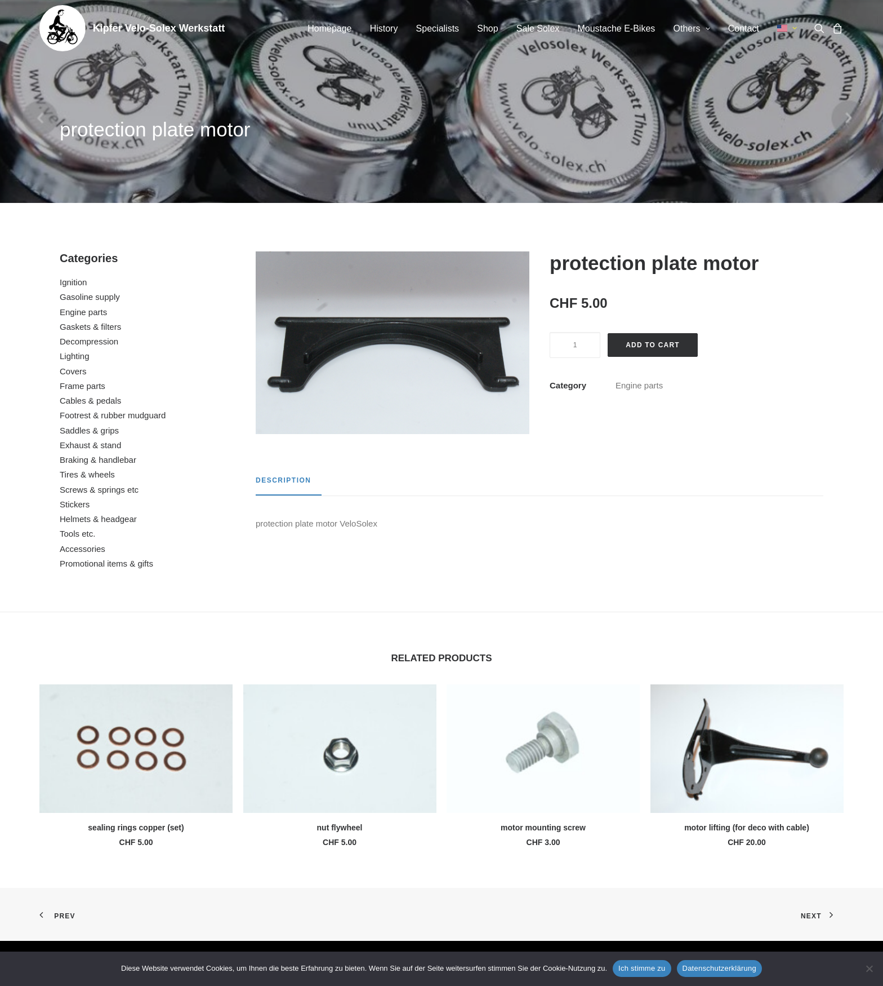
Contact (743, 28)
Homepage (329, 28)
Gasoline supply (90, 297)
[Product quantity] (575, 345)
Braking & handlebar (98, 460)
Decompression (89, 341)
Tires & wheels (87, 474)
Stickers (75, 504)
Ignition (73, 282)
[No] (869, 968)
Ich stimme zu (641, 968)
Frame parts (82, 386)
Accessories (82, 549)
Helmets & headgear (98, 519)
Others (692, 28)
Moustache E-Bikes (616, 28)
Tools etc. (77, 533)
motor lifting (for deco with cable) (746, 827)
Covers (73, 371)
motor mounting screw (543, 827)
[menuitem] (329, 29)
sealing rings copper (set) (136, 827)
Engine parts (83, 312)
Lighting (75, 356)
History (384, 28)
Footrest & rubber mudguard (113, 415)
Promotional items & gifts (106, 563)
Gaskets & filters (90, 326)
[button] (821, 28)
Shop (487, 28)
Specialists (437, 28)
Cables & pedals (90, 400)
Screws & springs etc (99, 489)
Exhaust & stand (90, 445)
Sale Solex (538, 28)
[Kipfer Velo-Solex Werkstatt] (62, 28)
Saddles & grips (89, 430)
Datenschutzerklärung (719, 968)
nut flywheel (340, 827)
